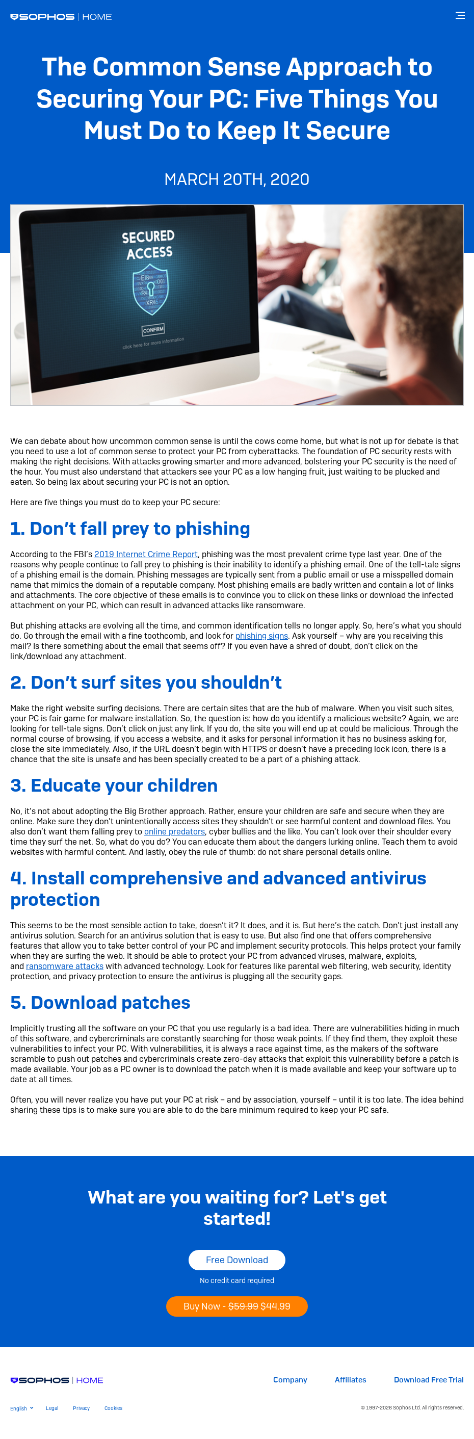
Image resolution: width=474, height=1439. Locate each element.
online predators (174, 831)
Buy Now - (237, 1306)
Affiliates (350, 1380)
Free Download (237, 1260)
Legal (52, 1408)
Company (290, 1380)
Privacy (81, 1408)
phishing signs (261, 636)
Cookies (113, 1408)
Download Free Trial (429, 1380)
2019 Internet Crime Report (146, 554)
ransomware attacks (64, 966)
